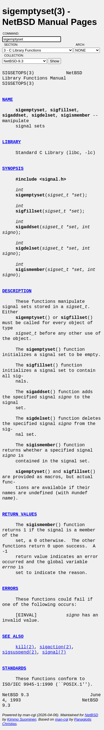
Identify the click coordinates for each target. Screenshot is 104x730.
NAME (7, 100)
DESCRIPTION (17, 291)
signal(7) (54, 652)
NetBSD (91, 715)
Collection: (14, 55)
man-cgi (61, 719)
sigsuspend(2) (19, 652)
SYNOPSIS (13, 169)
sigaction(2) (55, 647)
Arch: (83, 44)
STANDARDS (14, 668)
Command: (12, 33)
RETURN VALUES (19, 514)
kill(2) (25, 647)
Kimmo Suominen (21, 719)
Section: (12, 44)
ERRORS (10, 589)
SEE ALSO (13, 637)
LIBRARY (11, 142)
